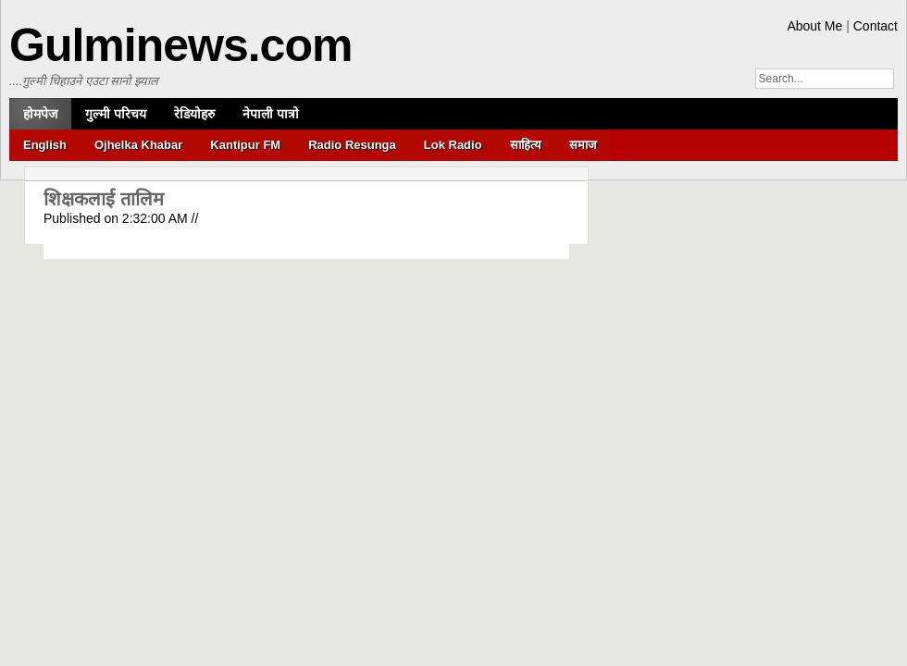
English (45, 145)
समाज (583, 145)
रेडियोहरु (194, 113)
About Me (814, 25)
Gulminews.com (180, 45)
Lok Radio (453, 145)
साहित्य (525, 145)
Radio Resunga (352, 145)
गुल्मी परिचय (115, 113)
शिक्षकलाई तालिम (103, 199)
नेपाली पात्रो (270, 113)
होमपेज (40, 113)
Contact (875, 25)
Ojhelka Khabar (138, 145)
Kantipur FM (245, 145)
